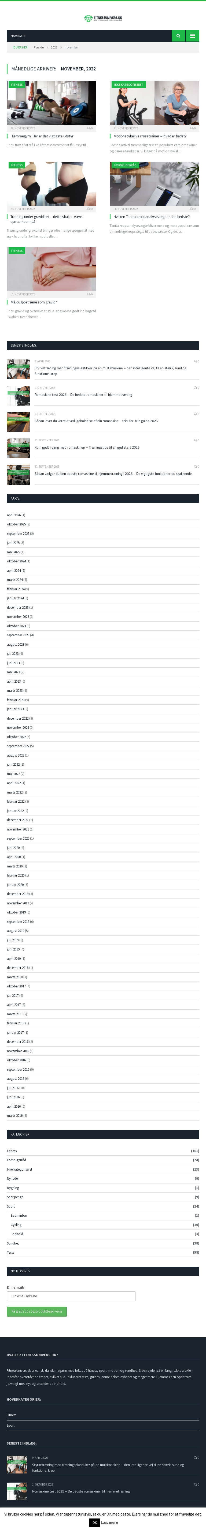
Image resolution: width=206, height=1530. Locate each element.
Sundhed (13, 1247)
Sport (11, 1210)
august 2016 (15, 1082)
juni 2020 (13, 851)
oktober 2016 (16, 1064)
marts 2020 (15, 870)
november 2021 (18, 833)
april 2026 (14, 519)
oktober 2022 (16, 741)
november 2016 (18, 1055)
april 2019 (14, 962)
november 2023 (18, 620)
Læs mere (109, 1522)
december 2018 (17, 971)
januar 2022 (15, 815)
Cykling (16, 1229)
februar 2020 (15, 879)
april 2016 (14, 1110)
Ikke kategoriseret (128, 89)
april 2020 (14, 861)
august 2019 (15, 935)
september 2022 (18, 750)
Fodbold (17, 1238)
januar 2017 (15, 1036)
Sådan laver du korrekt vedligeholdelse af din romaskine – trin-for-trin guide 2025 (96, 424)
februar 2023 (15, 704)
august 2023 (15, 648)
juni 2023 (13, 667)
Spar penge (15, 1201)
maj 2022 (13, 778)
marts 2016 (15, 1119)
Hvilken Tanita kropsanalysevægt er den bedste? (151, 220)
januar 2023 (15, 713)
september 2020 (18, 842)
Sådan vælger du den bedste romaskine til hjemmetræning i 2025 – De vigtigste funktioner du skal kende (113, 477)
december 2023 (17, 611)
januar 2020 (15, 888)
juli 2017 (13, 999)
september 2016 (18, 1073)
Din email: (15, 1291)
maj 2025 (13, 556)
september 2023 (18, 639)
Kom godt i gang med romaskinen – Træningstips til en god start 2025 (87, 451)
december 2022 (17, 722)
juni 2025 (13, 546)
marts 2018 (15, 981)
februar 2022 (15, 805)
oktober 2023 (16, 630)
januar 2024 (15, 602)
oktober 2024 (16, 565)
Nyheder (13, 1182)
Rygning (13, 1192)
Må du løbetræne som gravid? (33, 306)
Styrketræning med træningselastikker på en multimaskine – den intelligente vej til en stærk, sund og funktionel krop (110, 374)
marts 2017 (15, 1018)
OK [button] (95, 1522)
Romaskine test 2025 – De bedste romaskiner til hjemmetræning (83, 398)
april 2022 (14, 787)
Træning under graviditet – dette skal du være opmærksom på (46, 223)
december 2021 (17, 824)
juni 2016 (13, 1101)
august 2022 (15, 759)
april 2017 (14, 1008)
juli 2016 (13, 1092)
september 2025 (18, 537)
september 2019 (18, 925)
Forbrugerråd (125, 169)
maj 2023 (13, 676)
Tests (10, 1256)
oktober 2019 (16, 916)
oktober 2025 (16, 528)
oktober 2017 (16, 990)
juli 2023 (13, 657)
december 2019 (17, 898)
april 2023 (14, 685)
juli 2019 (13, 944)
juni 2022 (13, 768)
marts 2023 (15, 694)
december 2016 (17, 1045)
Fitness (17, 89)
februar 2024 (15, 593)
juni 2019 (13, 953)
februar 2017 (15, 1027)
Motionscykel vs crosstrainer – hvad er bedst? (149, 140)
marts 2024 (15, 583)
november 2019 (18, 907)
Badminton (19, 1219)
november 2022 (18, 731)
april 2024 (14, 574)
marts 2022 (15, 796)
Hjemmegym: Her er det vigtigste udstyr (41, 140)
